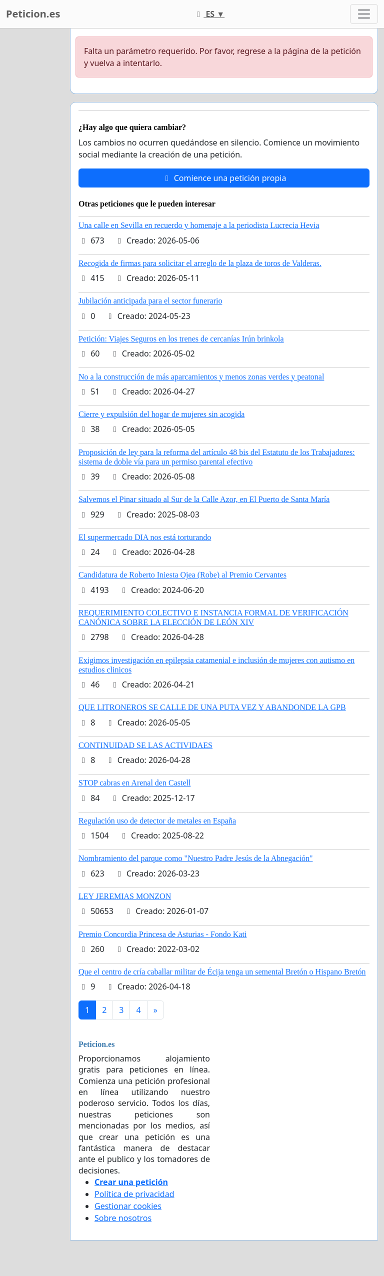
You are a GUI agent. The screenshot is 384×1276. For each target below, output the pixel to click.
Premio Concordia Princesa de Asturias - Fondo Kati (162, 934)
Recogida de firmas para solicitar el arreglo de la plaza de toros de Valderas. (200, 263)
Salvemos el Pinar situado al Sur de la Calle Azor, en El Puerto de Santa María (204, 499)
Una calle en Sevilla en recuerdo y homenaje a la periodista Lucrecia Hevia (199, 225)
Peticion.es (33, 13)
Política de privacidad (134, 1194)
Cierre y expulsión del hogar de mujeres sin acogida (161, 414)
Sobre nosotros (123, 1218)
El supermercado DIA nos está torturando (144, 537)
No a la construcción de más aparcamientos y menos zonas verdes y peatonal (201, 376)
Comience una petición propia (224, 178)
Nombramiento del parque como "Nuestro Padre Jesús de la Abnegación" (195, 858)
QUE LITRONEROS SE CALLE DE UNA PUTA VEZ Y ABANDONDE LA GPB (212, 707)
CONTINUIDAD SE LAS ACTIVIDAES (145, 745)
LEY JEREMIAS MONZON (124, 896)
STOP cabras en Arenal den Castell (134, 782)
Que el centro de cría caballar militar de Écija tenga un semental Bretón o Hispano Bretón (222, 972)
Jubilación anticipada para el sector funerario (150, 300)
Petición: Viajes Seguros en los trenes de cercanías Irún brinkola (181, 338)
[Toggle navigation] (364, 14)
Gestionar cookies (128, 1206)
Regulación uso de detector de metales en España (157, 820)
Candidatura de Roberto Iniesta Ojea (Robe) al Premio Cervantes (182, 574)
